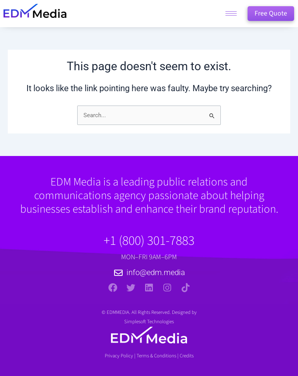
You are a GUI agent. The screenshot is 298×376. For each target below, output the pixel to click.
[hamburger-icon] (231, 14)
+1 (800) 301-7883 (149, 240)
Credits (187, 355)
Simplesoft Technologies (149, 321)
